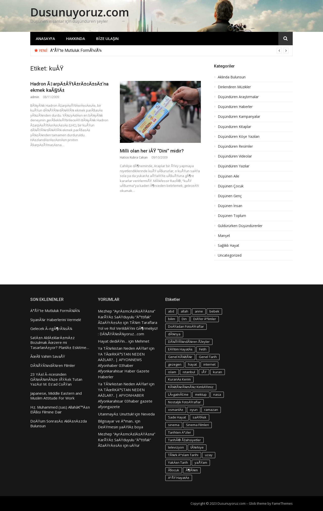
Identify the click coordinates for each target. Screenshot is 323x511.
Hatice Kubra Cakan (134, 157)
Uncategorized (229, 255)
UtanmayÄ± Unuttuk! (116, 413)
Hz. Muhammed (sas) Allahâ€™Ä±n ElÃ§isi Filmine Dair (60, 410)
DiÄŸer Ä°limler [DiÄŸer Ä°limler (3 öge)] (204, 319)
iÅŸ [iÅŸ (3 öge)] (204, 372)
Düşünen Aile (228, 176)
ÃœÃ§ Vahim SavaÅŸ (47, 356)
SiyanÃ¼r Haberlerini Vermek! (55, 319)
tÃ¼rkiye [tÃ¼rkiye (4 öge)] (197, 447)
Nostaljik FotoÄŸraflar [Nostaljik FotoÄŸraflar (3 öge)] (184, 402)
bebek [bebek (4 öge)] (214, 311)
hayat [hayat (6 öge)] (192, 364)
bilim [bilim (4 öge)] (171, 319)
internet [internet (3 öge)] (209, 364)
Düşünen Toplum (232, 215)
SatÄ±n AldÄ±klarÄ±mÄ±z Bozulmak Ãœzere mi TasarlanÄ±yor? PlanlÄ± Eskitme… (59, 342)
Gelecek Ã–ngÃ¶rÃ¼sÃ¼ (51, 328)
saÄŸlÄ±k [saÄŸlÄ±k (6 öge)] (199, 417)
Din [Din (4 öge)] (184, 319)
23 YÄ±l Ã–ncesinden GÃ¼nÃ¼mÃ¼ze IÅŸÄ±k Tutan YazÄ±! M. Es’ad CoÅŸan (56, 379)
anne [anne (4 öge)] (199, 311)
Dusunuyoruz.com (79, 12)
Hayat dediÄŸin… (112, 341)
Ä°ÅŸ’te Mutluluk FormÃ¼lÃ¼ (76, 50)
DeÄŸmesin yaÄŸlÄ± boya (120, 426)
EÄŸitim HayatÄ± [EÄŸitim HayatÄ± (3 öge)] (180, 349)
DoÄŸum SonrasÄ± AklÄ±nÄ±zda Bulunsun (58, 424)
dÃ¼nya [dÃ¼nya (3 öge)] (174, 334)
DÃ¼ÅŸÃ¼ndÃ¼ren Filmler (52, 365)
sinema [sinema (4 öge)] (173, 425)
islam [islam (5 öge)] (172, 372)
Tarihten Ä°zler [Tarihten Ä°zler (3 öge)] (179, 432)
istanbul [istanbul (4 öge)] (189, 372)
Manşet (224, 235)
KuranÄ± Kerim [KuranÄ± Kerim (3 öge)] (179, 379)
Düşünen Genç (230, 196)
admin (34, 97)
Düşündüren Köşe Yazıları (238, 136)
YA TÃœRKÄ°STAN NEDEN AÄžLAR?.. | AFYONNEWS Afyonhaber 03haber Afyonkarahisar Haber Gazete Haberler (123, 365)
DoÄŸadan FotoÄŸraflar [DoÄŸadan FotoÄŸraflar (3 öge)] (186, 326)
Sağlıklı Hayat (228, 245)
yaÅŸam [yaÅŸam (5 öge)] (201, 462)
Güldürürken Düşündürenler (240, 226)
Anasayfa (45, 38)
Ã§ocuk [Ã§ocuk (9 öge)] (173, 470)
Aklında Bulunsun (232, 77)
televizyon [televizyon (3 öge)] (176, 447)
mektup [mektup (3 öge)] (201, 394)
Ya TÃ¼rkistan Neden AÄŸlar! (123, 348)
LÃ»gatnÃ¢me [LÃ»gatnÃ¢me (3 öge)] (178, 394)
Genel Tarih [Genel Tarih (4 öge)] (208, 356)
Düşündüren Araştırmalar (238, 97)
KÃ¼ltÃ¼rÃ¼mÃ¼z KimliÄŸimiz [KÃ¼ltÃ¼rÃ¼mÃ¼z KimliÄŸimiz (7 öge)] (190, 387)
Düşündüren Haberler (235, 106)
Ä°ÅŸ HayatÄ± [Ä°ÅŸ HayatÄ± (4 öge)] (178, 477)
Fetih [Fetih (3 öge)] (202, 349)
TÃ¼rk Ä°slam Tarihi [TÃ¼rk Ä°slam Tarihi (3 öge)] (183, 455)
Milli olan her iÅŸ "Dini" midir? (152, 151)
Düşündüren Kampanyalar (239, 116)
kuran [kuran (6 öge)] (217, 372)
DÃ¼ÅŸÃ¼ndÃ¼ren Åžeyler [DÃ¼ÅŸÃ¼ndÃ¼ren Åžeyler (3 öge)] (189, 341)
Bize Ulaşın (107, 38)
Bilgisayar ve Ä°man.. (116, 421)
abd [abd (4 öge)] (171, 311)
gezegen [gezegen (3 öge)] (174, 364)
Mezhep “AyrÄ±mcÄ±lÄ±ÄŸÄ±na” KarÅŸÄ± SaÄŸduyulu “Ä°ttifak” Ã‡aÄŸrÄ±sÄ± (126, 316)
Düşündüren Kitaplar (234, 126)
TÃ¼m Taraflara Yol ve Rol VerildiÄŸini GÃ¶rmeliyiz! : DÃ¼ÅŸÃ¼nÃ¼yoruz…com (128, 328)
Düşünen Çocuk (231, 186)
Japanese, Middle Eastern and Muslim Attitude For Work (56, 396)
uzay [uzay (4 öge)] (208, 455)
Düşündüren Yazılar (233, 166)
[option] (169, 50)
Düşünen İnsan (230, 206)
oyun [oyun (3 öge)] (194, 409)
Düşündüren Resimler (235, 146)
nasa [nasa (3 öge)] (217, 394)
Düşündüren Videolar (235, 156)
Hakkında (75, 38)
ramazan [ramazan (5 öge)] (211, 409)
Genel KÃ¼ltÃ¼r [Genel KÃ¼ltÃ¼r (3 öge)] (180, 356)
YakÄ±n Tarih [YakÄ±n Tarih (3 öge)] (178, 462)
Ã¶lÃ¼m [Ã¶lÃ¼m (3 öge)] (192, 470)
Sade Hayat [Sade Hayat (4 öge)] (177, 417)
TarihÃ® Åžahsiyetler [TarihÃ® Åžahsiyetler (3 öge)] (184, 440)
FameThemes (282, 503)
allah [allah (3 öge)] (184, 311)
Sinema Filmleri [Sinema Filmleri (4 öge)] (197, 425)
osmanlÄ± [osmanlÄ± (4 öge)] (175, 409)
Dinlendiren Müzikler (234, 87)
